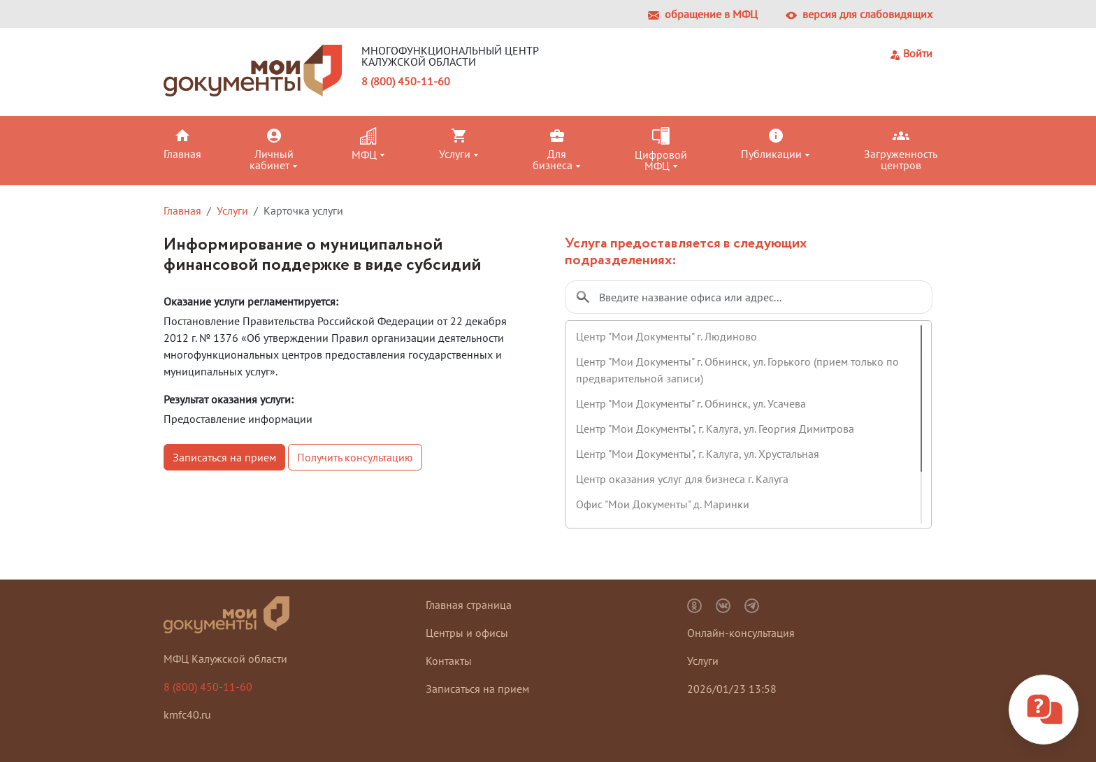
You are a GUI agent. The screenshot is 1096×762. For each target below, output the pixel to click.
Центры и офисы (467, 633)
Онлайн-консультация (741, 633)
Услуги (232, 210)
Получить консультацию (355, 457)
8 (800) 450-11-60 (405, 81)
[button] (204, 143)
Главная (182, 210)
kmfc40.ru (187, 714)
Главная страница (469, 605)
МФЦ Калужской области (225, 659)
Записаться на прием (224, 457)
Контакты (449, 661)
